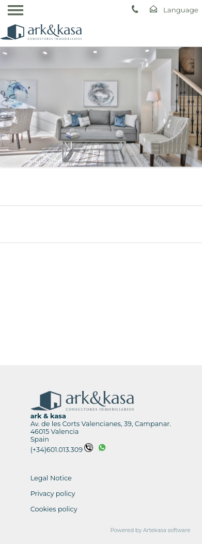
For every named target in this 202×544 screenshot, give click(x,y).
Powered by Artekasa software (151, 530)
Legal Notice (51, 478)
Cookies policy (53, 509)
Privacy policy (52, 493)
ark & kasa (48, 416)
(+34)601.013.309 (61, 450)
